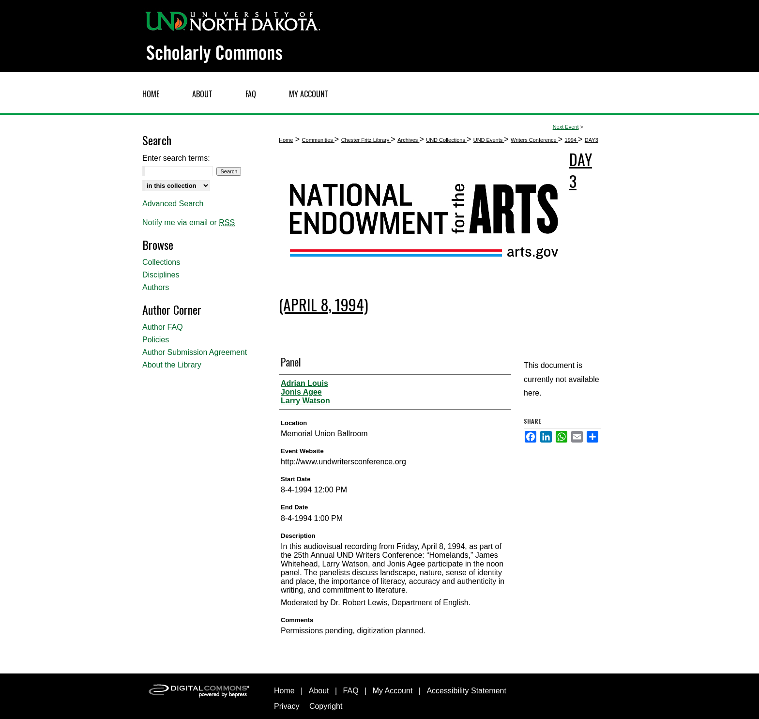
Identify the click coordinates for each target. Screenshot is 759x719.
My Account (393, 691)
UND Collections (446, 140)
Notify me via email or (188, 222)
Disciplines (160, 275)
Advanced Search (172, 203)
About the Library (171, 365)
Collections (161, 262)
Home (286, 140)
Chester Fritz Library (366, 140)
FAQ (351, 691)
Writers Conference (534, 140)
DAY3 (591, 140)
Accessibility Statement (466, 691)
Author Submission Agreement (194, 352)
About (319, 691)
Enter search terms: (176, 158)
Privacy (286, 706)
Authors (155, 287)
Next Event (566, 127)
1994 (571, 140)
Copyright (325, 706)
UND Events (488, 140)
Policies (155, 340)
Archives (408, 140)
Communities (318, 140)
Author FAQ (162, 327)
